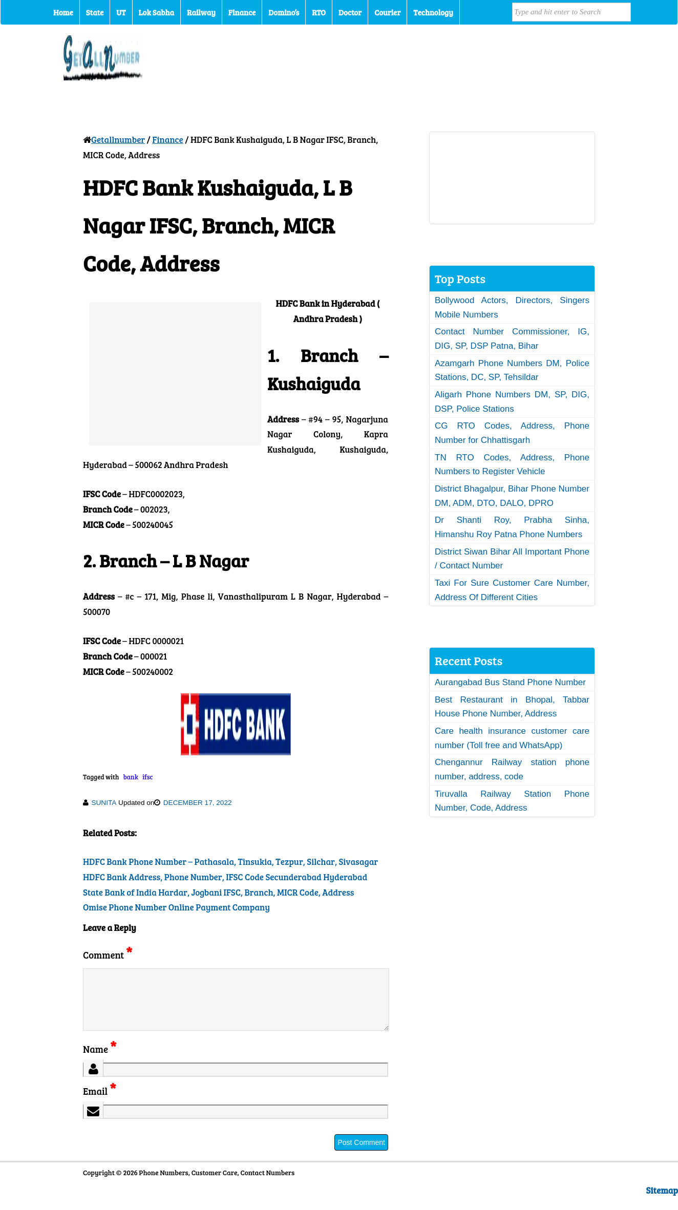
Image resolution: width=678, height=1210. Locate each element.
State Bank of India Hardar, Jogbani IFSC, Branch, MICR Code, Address (218, 892)
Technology (433, 12)
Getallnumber (118, 139)
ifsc (147, 776)
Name (99, 1061)
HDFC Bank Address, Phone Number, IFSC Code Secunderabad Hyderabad (225, 877)
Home (63, 12)
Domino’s (283, 12)
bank (130, 776)
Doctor (350, 12)
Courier (387, 12)
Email (99, 1103)
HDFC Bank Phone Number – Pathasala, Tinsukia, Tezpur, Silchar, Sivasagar (230, 861)
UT (120, 12)
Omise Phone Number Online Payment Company (176, 907)
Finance (242, 12)
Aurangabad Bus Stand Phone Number (510, 682)
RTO (319, 12)
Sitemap (662, 1202)
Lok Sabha (157, 12)
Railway (201, 12)
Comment (107, 954)
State (94, 12)
